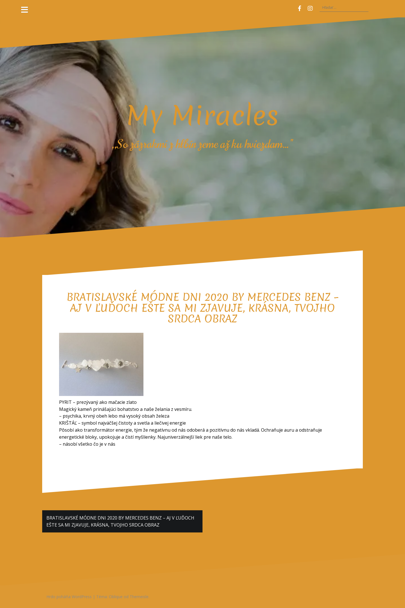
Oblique (116, 596)
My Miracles (202, 115)
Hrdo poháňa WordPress (69, 596)
